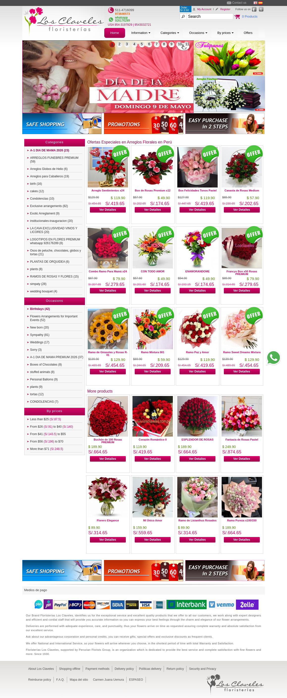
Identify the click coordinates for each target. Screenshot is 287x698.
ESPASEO (136, 679)
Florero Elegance (108, 520)
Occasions (198, 33)
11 (187, 44)
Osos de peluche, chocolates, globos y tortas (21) (55, 252)
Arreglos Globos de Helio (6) (49, 169)
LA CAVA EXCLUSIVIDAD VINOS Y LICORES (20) (54, 230)
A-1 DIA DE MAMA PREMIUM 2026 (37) (56, 357)
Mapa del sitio (79, 679)
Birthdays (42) (40, 309)
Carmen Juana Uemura (108, 679)
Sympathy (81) (40, 335)
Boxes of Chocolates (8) (46, 364)
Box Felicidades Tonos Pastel (197, 190)
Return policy (175, 669)
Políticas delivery (150, 669)
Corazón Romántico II (153, 439)
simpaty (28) (38, 284)
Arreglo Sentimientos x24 (107, 190)
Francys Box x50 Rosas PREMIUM (242, 273)
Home (114, 33)
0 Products (250, 16)
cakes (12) (37, 191)
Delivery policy (124, 669)
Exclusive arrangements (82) (49, 206)
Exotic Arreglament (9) (45, 213)
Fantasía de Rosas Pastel (241, 439)
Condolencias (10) (42, 198)
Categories (169, 33)
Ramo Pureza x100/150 (242, 520)
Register (225, 9)
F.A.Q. (60, 679)
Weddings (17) (40, 342)
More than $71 (46, 449)
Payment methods (97, 669)
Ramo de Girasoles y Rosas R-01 (108, 353)
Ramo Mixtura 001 (152, 352)
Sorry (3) (36, 349)
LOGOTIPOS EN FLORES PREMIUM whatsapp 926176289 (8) (55, 241)
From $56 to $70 (46, 441)
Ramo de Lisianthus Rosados (197, 520)
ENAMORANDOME (197, 271)
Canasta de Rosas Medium (242, 190)
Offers (248, 33)
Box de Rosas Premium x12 (152, 190)
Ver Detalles (107, 209)
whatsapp (121, 17)
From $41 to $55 (48, 434)
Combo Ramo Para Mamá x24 (108, 271)
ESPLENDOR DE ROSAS (197, 439)
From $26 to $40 (51, 426)
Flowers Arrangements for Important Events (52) (54, 318)
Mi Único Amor (152, 520)
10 (180, 44)
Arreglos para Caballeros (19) (49, 176)
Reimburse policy (39, 679)
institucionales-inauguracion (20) (51, 221)
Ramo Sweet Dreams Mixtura (242, 352)
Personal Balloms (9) (44, 379)
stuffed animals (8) (42, 372)
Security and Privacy (202, 669)
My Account (204, 9)
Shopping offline (69, 669)
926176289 (122, 20)
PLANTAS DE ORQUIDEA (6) (49, 261)
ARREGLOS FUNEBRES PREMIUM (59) (54, 159)
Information (141, 33)
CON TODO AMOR (152, 271)
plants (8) (36, 269)
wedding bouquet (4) (43, 291)
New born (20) (39, 327)
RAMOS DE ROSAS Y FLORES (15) (54, 276)
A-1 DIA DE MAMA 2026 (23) (49, 150)
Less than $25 (45, 419)
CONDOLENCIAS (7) (44, 401)
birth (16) (36, 184)
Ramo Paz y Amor (197, 352)
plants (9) (36, 387)
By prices (225, 33)
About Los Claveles (41, 669)
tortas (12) (37, 394)
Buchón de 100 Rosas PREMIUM (108, 441)
